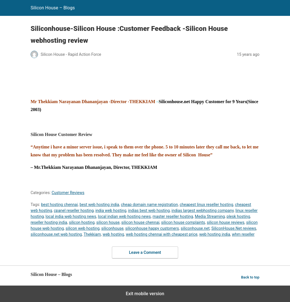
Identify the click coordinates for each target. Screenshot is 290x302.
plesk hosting (238, 216)
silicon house (108, 222)
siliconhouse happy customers (152, 228)
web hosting (113, 234)
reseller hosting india (49, 222)
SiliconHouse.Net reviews (233, 228)
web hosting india (214, 234)
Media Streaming (210, 216)
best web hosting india (99, 204)
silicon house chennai (140, 222)
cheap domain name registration (149, 204)
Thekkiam (92, 234)
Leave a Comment (145, 252)
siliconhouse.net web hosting (56, 234)
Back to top (250, 277)
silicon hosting (81, 222)
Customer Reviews (68, 192)
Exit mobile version (145, 293)
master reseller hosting (173, 216)
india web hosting (110, 210)
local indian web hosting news (124, 216)
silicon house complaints (183, 222)
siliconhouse (112, 228)
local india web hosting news (71, 216)
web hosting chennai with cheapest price (161, 234)
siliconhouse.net (195, 228)
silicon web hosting (83, 228)
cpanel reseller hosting (73, 210)
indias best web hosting (149, 210)
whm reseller (243, 234)
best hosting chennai (59, 204)
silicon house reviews (225, 222)
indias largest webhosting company (203, 210)
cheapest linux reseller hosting (206, 204)
